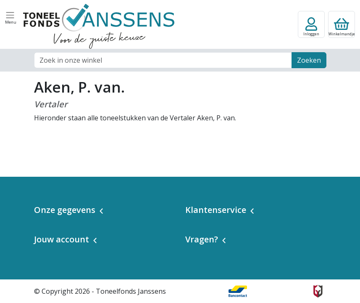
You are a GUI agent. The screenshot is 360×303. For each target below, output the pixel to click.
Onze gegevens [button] (64, 209)
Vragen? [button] (201, 239)
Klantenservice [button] (215, 209)
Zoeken (309, 60)
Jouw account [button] (61, 239)
